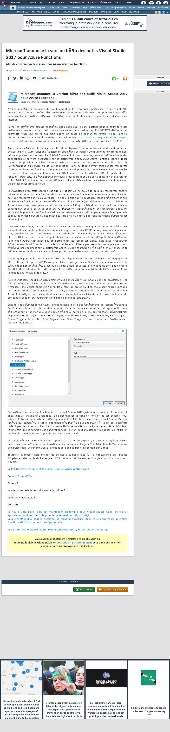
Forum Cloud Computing (93, 529)
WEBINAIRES (43, 12)
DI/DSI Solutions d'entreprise (31, 8)
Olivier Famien (40, 70)
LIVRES (56, 12)
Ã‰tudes (105, 2)
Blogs (52, 2)
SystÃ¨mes (163, 8)
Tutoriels (30, 2)
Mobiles (151, 8)
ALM (65, 8)
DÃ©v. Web (95, 8)
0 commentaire (60, 71)
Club (128, 2)
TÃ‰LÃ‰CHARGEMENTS (74, 12)
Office (141, 8)
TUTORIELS (22, 12)
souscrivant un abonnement (74, 543)
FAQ (42, 2)
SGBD (132, 8)
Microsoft (75, 8)
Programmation (118, 8)
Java (85, 8)
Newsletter (76, 2)
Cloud (51, 8)
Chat (62, 2)
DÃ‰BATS (106, 12)
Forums (16, 2)
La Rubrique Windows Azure (29, 529)
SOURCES (94, 12)
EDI (106, 8)
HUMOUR (134, 12)
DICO (124, 12)
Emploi (92, 2)
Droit (118, 2)
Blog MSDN (25, 476)
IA (58, 8)
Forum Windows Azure (62, 529)
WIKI (116, 12)
